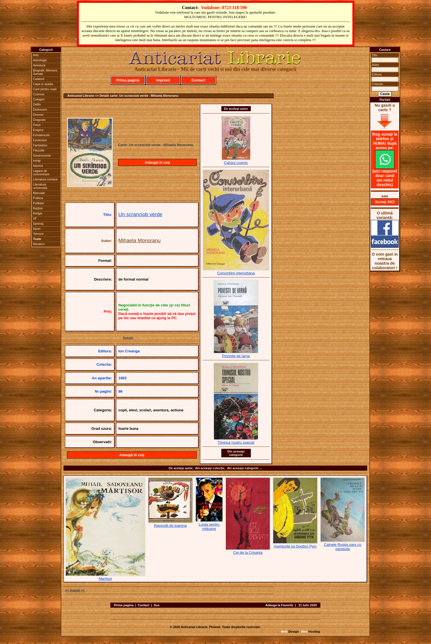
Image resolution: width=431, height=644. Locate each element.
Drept (37, 125)
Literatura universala (40, 186)
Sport (36, 228)
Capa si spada (43, 84)
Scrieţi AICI (385, 202)
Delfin (37, 104)
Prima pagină (128, 80)
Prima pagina (123, 605)
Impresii (163, 80)
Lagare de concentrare (41, 172)
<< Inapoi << (75, 590)
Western (39, 244)
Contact (198, 80)
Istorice (38, 165)
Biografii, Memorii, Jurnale (45, 72)
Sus (156, 605)
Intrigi (37, 160)
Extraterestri (41, 135)
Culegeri (39, 99)
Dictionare (40, 109)
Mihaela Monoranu (139, 240)
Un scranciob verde (140, 214)
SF (35, 218)
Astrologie (40, 60)
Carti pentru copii (44, 89)
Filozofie (39, 150)
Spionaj (38, 223)
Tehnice (38, 233)
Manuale (39, 193)
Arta (36, 55)
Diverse (38, 114)
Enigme (38, 130)
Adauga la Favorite (279, 605)
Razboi (38, 208)
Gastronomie (42, 155)
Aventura (39, 65)
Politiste (38, 203)
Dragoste (39, 119)
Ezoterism (40, 140)
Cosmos (38, 94)
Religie (38, 213)
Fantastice (40, 145)
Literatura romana (45, 179)
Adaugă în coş (157, 162)
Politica (38, 198)
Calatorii (38, 79)
